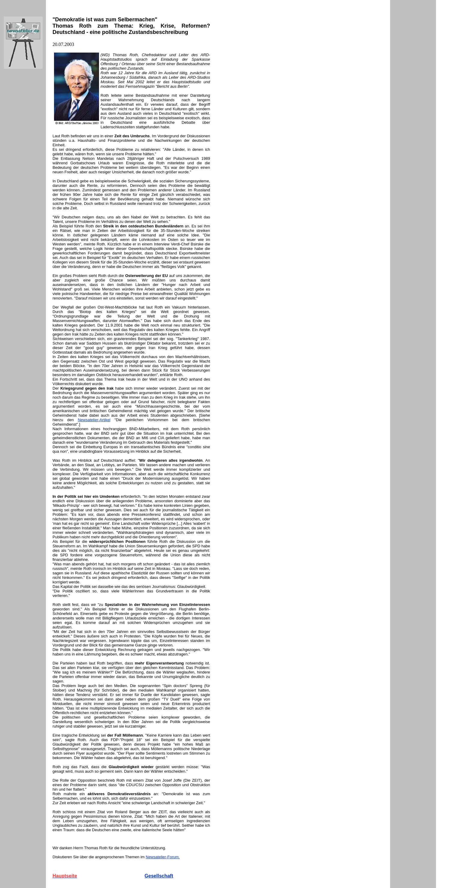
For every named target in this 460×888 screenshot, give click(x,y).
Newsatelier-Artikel (94, 420)
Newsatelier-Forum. (163, 857)
